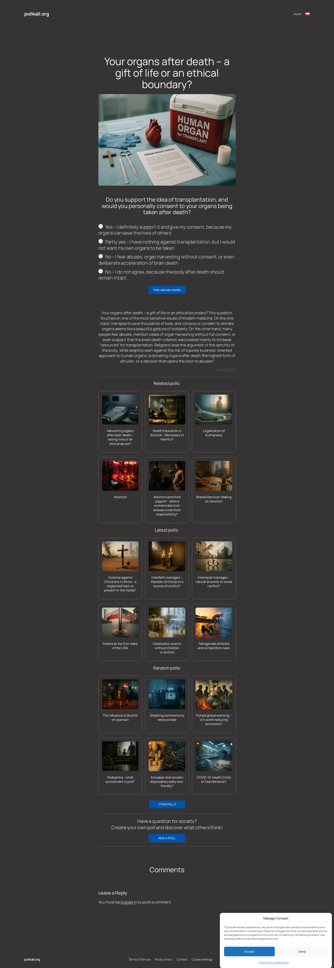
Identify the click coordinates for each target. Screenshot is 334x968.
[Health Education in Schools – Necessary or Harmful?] (167, 418)
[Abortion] (120, 480)
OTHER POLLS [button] (167, 804)
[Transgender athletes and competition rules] (214, 629)
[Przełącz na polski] (307, 14)
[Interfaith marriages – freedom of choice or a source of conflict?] (167, 564)
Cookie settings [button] (202, 959)
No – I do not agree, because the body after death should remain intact (161, 275)
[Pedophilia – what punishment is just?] (120, 762)
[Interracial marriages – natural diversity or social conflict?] (214, 564)
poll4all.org (36, 14)
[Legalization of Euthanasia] (214, 416)
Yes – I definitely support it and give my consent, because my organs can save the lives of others (165, 230)
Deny (302, 961)
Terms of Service (139, 959)
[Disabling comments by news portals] (167, 700)
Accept (249, 961)
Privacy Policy (164, 959)
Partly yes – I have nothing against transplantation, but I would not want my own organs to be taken (166, 245)
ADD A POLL (167, 838)
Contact (182, 959)
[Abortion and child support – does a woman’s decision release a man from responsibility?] (167, 488)
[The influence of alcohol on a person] (120, 700)
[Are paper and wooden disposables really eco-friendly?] (167, 764)
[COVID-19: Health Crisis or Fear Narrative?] (214, 762)
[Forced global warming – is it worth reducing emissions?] (214, 702)
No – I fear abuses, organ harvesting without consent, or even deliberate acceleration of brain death (166, 260)
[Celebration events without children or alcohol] (167, 631)
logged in (129, 902)
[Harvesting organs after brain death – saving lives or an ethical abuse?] (120, 420)
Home (297, 14)
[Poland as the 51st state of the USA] (120, 629)
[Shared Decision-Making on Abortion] (214, 482)
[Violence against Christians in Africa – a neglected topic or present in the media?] (120, 567)
